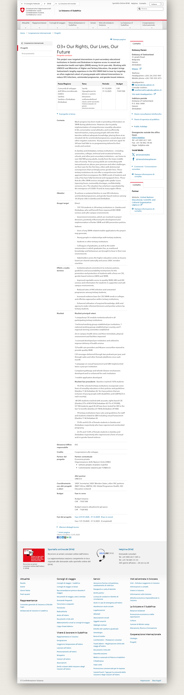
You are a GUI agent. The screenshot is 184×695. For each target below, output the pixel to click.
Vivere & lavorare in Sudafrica (78, 25)
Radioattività (62, 611)
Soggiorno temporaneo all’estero (70, 644)
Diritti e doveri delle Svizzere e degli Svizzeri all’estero (71, 668)
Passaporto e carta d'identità (104, 589)
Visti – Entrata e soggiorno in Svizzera (144, 583)
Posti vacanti (25, 594)
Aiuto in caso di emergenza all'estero (107, 603)
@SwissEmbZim (143, 155)
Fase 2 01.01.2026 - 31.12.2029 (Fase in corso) (94, 517)
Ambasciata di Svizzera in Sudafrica (34, 611)
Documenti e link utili (65, 619)
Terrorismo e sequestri (65, 604)
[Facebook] (58, 537)
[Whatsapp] (68, 537)
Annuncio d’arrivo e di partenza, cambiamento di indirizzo (105, 584)
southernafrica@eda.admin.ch (148, 90)
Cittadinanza (98, 661)
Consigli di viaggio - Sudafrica (68, 583)
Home (22, 33)
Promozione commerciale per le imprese (109, 668)
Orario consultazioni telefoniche (148, 114)
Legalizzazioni (99, 610)
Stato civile (97, 665)
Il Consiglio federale (32, 4)
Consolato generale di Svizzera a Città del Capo (36, 606)
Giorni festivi (25, 590)
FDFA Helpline (138, 137)
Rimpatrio (61, 655)
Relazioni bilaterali (137, 611)
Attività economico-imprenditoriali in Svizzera (144, 599)
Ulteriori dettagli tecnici (69, 527)
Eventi (22, 587)
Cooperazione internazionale (152, 25)
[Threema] (65, 537)
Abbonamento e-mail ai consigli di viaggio (73, 623)
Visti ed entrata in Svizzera (108, 25)
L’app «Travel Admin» (65, 626)
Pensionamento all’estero (67, 652)
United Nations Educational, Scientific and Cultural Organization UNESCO (143, 201)
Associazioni (62, 663)
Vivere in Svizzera (137, 590)
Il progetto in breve (67, 114)
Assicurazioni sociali (101, 618)
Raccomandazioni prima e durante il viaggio (71, 592)
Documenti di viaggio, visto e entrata (71, 597)
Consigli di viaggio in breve (67, 587)
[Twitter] (60, 537)
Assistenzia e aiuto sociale (103, 606)
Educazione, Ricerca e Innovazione (143, 628)
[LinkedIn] (63, 537)
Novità (22, 583)
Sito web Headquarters (144, 94)
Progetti (133, 642)
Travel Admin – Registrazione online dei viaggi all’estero (108, 645)
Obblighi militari (100, 625)
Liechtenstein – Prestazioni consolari (107, 640)
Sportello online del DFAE (61, 549)
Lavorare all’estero (64, 648)
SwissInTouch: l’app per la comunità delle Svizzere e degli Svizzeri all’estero (109, 673)
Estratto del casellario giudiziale (105, 629)
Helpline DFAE (126, 549)
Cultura (133, 621)
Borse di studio (99, 636)
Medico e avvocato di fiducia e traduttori (109, 657)
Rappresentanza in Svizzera (67, 637)
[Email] (70, 537)
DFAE (49, 4)
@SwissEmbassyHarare (146, 159)
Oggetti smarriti (99, 621)
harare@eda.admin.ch (144, 85)
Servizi (93, 25)
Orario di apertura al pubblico (146, 119)
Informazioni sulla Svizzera (140, 594)
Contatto (135, 43)
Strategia (133, 638)
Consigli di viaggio (57, 25)
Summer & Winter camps (139, 624)
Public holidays (140, 126)
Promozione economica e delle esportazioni (142, 616)
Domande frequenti (64, 600)
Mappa (136, 69)
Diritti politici (98, 593)
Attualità (26, 25)
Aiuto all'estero (63, 615)
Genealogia (97, 633)
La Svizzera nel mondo (67, 4)
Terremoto (61, 608)
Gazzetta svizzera (100, 654)
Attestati (96, 614)
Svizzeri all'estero (64, 659)
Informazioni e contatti (139, 587)
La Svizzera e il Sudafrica (130, 25)
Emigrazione (62, 640)
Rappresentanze (39, 25)
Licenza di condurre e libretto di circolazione (105, 598)
